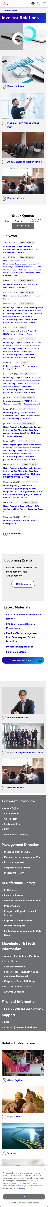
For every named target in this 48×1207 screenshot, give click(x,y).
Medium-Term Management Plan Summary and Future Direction (22, 637)
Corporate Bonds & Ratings (19, 981)
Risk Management (14, 862)
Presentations (13, 198)
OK (24, 1196)
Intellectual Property (16, 834)
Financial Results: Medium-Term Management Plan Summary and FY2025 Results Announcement (21, 249)
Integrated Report (14, 925)
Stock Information (14, 966)
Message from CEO (15, 718)
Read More (12, 534)
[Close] (44, 1169)
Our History (10, 818)
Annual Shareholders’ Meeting (22, 162)
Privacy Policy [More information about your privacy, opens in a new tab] (19, 1188)
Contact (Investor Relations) (20, 1027)
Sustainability (12, 824)
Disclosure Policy (14, 873)
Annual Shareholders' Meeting (21, 956)
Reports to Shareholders (18, 920)
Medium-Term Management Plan (20, 124)
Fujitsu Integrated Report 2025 (22, 753)
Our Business (11, 813)
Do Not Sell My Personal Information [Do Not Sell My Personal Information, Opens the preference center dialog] (24, 1203)
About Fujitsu (11, 808)
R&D (6, 829)
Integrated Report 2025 (19, 646)
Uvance (9, 1153)
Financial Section (16, 652)
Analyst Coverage (14, 991)
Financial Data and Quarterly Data (23, 1009)
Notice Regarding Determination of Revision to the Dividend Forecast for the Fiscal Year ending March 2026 (21, 415)
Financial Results (14, 87)
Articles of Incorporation (18, 986)
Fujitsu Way (11, 1117)
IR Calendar (10, 890)
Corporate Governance (17, 867)
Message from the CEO (17, 852)
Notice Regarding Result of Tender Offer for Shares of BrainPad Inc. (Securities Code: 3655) (23, 509)
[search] (38, 3)
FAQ (6, 1022)
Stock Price (10, 961)
